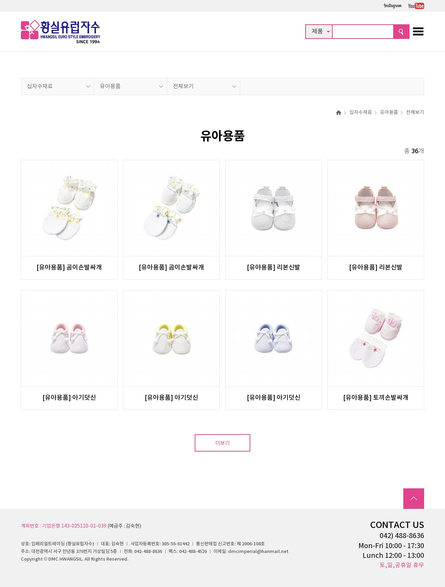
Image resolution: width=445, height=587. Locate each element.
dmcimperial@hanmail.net (258, 551)
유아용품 (110, 86)
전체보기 (183, 86)
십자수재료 (40, 86)
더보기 (222, 443)
